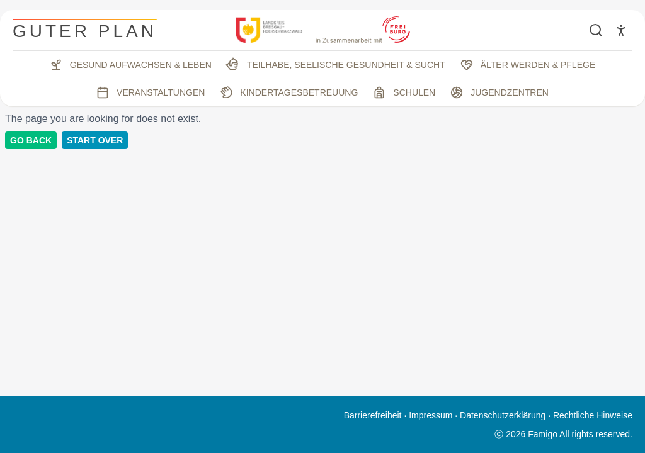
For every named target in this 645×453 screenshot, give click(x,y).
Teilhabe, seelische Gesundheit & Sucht (334, 65)
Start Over (95, 140)
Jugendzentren (499, 92)
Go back (31, 140)
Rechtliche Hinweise (592, 415)
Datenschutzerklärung (502, 415)
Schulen (404, 92)
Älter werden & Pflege (528, 65)
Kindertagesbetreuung (287, 92)
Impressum (430, 415)
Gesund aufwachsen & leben (131, 65)
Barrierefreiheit (373, 415)
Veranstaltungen (150, 92)
